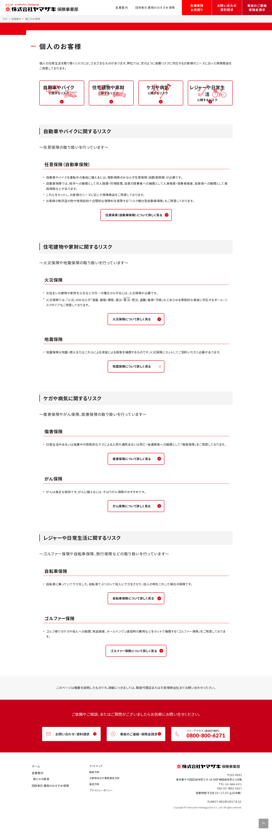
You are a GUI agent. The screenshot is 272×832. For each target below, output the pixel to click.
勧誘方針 (92, 793)
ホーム (34, 787)
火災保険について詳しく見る (133, 335)
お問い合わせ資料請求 (227, 7)
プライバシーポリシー (99, 811)
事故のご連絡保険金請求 (257, 7)
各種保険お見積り (196, 7)
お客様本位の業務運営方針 (103, 799)
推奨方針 (92, 805)
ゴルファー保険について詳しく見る (133, 670)
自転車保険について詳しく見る (134, 617)
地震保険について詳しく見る (133, 383)
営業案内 (119, 7)
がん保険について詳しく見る (133, 524)
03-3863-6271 (232, 805)
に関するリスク (61, 106)
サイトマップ (94, 787)
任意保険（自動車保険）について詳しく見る (133, 230)
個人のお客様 (41, 800)
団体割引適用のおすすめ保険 (154, 7)
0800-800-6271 (207, 756)
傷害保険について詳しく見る (133, 476)
